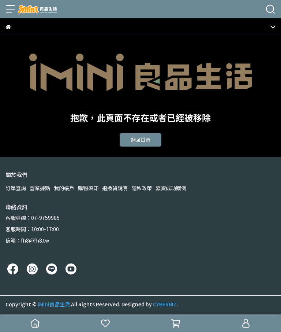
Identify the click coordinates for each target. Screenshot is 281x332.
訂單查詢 (15, 188)
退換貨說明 (115, 188)
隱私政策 (141, 188)
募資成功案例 (171, 188)
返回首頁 (140, 139)
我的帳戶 (64, 188)
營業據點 (40, 188)
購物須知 (88, 188)
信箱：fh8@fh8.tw (27, 240)
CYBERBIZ (165, 304)
